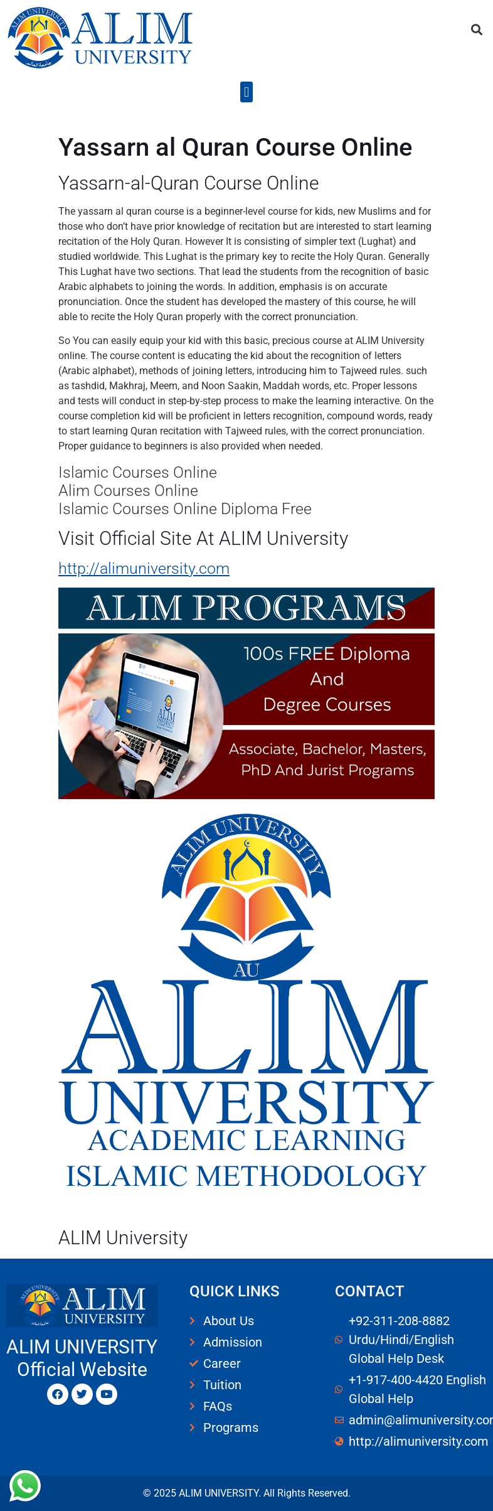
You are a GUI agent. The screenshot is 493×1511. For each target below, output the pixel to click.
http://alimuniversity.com (144, 568)
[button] (476, 29)
